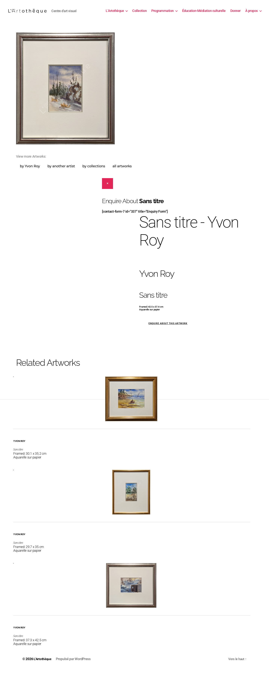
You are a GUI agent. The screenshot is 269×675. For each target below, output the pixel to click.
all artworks (122, 172)
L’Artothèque (115, 13)
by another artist (61, 172)
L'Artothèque (43, 664)
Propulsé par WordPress (74, 664)
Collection (139, 13)
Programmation (162, 13)
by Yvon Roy (30, 172)
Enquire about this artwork (168, 329)
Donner (235, 13)
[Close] (107, 189)
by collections (93, 172)
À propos (251, 13)
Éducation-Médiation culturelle (204, 13)
